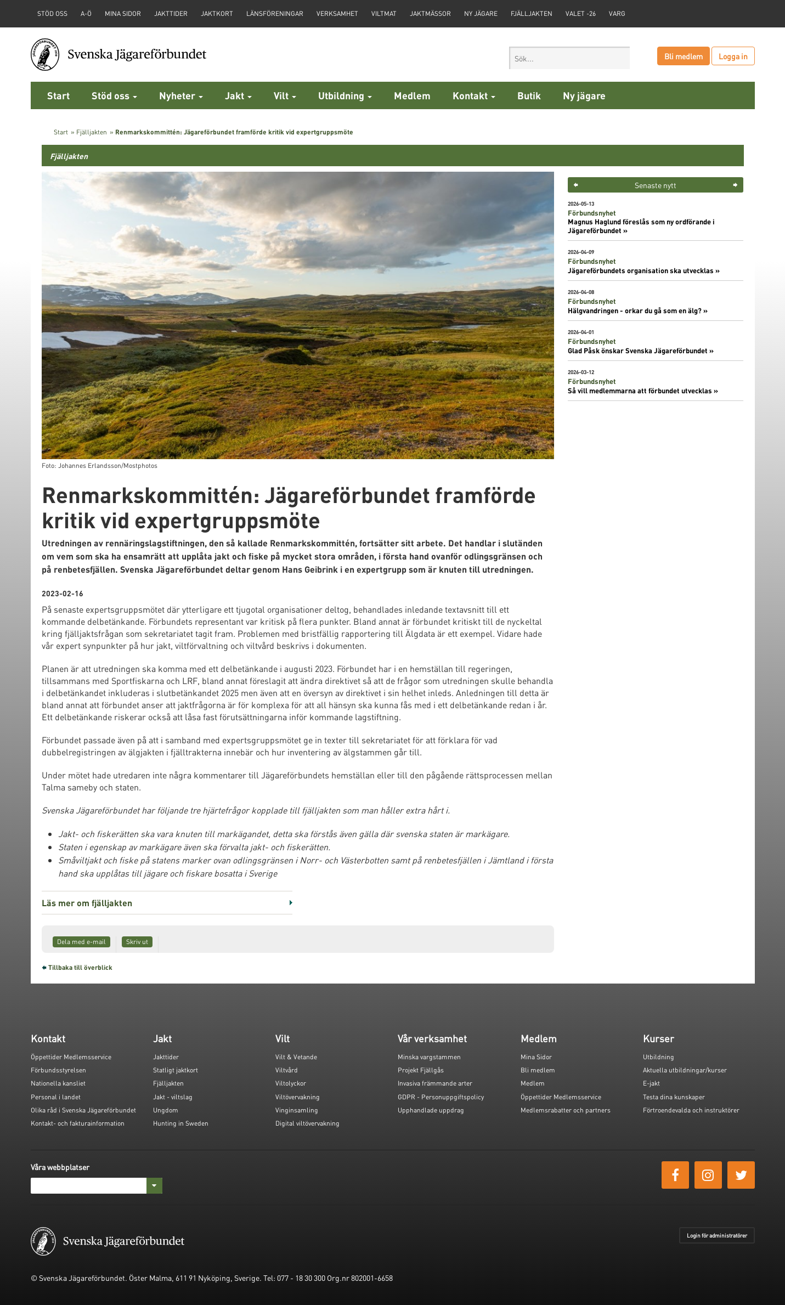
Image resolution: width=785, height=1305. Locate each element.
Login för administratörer (717, 1235)
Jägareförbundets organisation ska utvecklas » (644, 270)
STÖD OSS (52, 13)
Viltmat (384, 13)
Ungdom (165, 1110)
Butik (529, 95)
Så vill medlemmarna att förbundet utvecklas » (643, 390)
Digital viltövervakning (307, 1123)
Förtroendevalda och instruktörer (691, 1110)
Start (58, 95)
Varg (617, 13)
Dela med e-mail (81, 941)
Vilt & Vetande (296, 1057)
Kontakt (474, 95)
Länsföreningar (274, 13)
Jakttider (171, 13)
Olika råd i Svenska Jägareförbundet (83, 1110)
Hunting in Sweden (180, 1123)
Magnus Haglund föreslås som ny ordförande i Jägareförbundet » (641, 226)
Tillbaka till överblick (80, 967)
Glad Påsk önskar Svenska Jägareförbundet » (641, 350)
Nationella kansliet (58, 1083)
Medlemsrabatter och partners (566, 1110)
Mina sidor (123, 13)
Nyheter (181, 95)
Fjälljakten (531, 13)
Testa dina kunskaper (674, 1097)
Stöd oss (114, 95)
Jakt (238, 95)
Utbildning (345, 95)
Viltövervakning (297, 1097)
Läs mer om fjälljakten (87, 902)
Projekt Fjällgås (421, 1070)
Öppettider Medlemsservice (71, 1057)
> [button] (735, 185)
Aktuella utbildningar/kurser (685, 1070)
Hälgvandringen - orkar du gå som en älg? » (638, 310)
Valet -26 (581, 13)
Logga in (733, 56)
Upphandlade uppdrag (431, 1110)
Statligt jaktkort (175, 1070)
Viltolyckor (290, 1083)
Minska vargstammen (429, 1057)
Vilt (285, 95)
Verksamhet (337, 13)
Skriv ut (137, 941)
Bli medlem (683, 56)
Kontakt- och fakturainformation (78, 1123)
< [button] (575, 185)
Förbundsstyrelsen (58, 1070)
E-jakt (651, 1083)
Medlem (412, 95)
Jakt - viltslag (173, 1097)
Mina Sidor (536, 1057)
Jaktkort (217, 13)
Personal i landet (56, 1097)
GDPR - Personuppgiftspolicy (441, 1097)
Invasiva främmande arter (435, 1083)
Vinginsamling (296, 1110)
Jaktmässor (430, 13)
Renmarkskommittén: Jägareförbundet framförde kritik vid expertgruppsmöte (234, 132)
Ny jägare (481, 13)
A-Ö (86, 13)
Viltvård (286, 1070)
